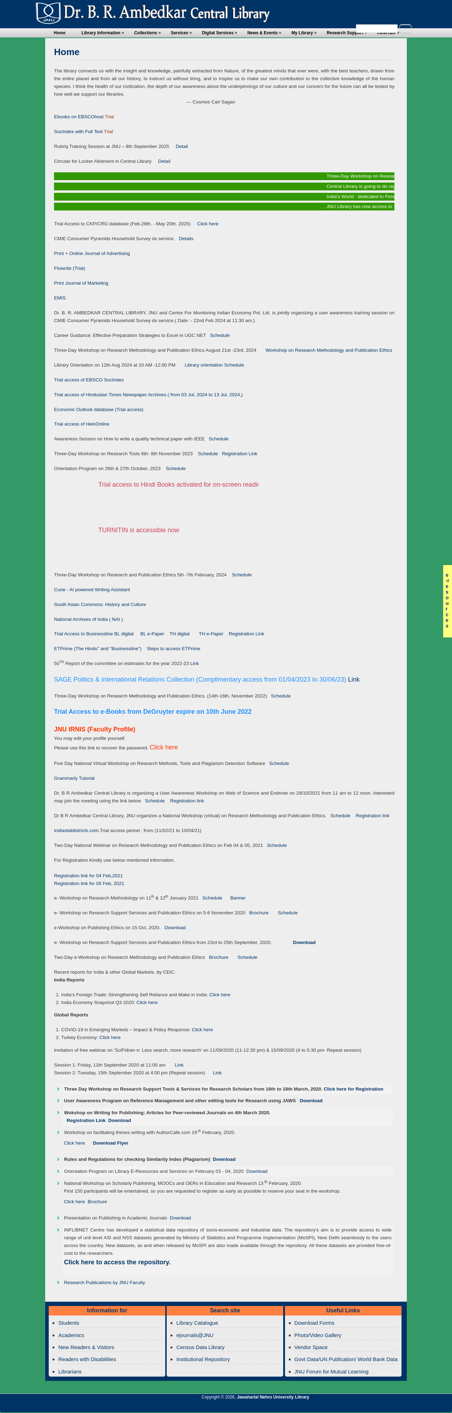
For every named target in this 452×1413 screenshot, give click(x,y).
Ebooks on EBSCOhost (78, 116)
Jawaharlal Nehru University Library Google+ (388, 1406)
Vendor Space (311, 1347)
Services (179, 32)
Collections (145, 32)
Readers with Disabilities (87, 1359)
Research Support (345, 32)
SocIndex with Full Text (78, 131)
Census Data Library (200, 1347)
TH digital (180, 633)
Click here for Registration (353, 1089)
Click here (205, 223)
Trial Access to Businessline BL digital (94, 633)
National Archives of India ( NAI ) (88, 619)
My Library (302, 32)
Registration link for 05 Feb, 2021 (89, 883)
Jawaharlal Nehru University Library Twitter (400, 1406)
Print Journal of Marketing (81, 283)
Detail (178, 146)
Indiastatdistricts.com (76, 830)
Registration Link (237, 453)
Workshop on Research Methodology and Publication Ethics (324, 350)
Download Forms (314, 1323)
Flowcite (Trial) (69, 268)
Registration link (187, 800)
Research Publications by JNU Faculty (104, 1282)
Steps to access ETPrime (174, 648)
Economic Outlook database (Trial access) (98, 409)
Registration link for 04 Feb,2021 (88, 875)
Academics (71, 1335)
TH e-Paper (212, 633)
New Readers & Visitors (86, 1347)
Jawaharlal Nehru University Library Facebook (412, 1406)
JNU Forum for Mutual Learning (332, 1372)
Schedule (218, 335)
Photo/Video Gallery (318, 1335)
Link (194, 663)
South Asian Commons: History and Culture (100, 604)
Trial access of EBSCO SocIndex (89, 379)
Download (172, 927)
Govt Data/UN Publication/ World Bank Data (346, 1359)
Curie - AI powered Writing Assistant (92, 589)
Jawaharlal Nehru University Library (273, 1397)
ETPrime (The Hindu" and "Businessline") (98, 648)
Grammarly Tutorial (74, 778)
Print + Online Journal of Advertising (92, 253)
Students (68, 1323)
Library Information (101, 32)
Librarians (70, 1372)
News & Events (262, 32)
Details (184, 238)
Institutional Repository (203, 1359)
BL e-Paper (152, 633)
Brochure (257, 912)
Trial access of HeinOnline (81, 424)
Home (59, 32)
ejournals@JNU (194, 1335)
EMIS (60, 298)
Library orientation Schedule (210, 365)
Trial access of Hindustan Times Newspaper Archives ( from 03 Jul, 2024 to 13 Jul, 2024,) (148, 394)
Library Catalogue (197, 1323)
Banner (236, 898)
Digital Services (217, 32)
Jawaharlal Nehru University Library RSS (364, 1406)
